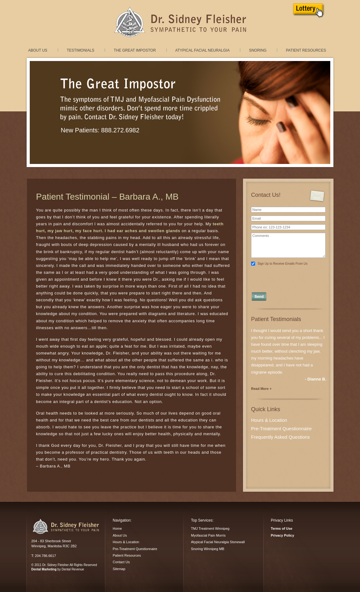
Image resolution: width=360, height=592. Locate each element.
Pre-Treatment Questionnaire (281, 428)
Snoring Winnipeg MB (207, 549)
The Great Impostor (135, 50)
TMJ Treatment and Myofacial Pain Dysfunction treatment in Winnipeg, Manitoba (180, 22)
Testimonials (80, 50)
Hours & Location (269, 420)
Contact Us (121, 562)
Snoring (257, 50)
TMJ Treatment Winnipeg (210, 528)
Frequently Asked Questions (280, 437)
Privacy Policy (282, 535)
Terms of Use (281, 528)
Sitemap (119, 569)
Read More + (261, 388)
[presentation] (288, 277)
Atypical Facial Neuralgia (202, 50)
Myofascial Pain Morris (208, 535)
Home (117, 528)
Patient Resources (306, 50)
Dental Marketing (44, 569)
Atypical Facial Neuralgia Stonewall (218, 542)
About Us (37, 50)
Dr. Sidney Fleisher (65, 526)
